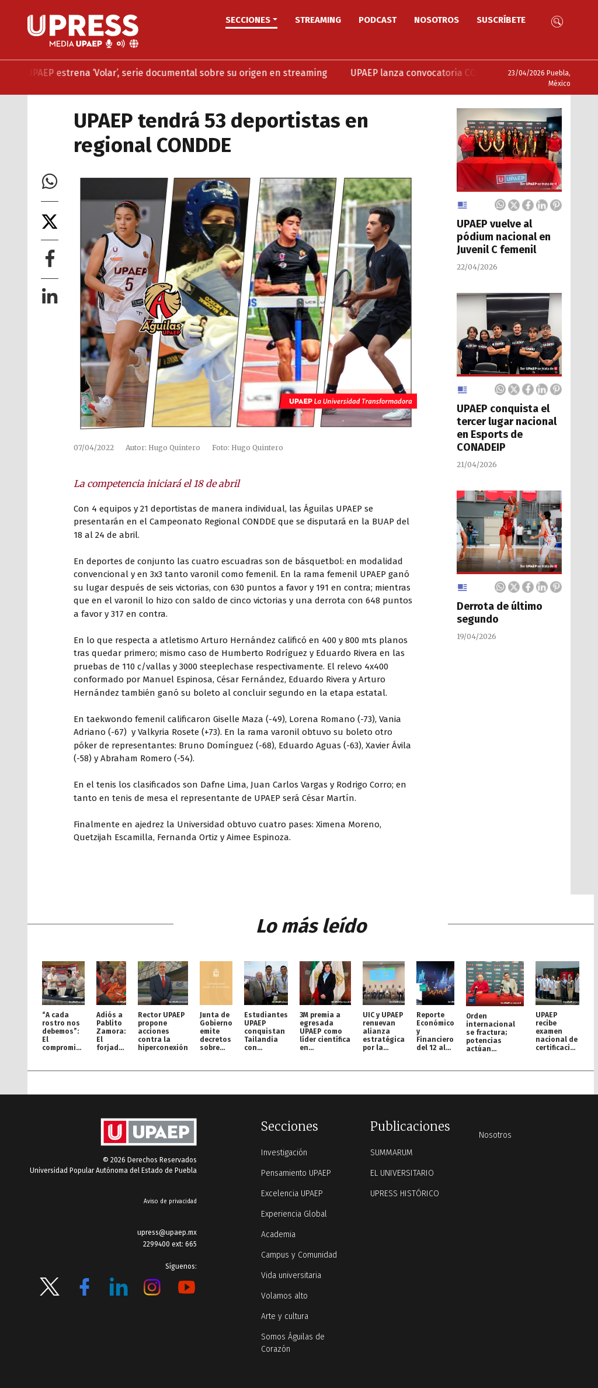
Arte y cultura (284, 1316)
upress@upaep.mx (167, 1232)
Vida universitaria (291, 1275)
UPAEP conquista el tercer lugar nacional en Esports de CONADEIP (507, 428)
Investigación (284, 1153)
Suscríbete (501, 20)
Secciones (247, 20)
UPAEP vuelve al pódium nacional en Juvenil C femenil (504, 236)
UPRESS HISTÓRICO (404, 1194)
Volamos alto (284, 1296)
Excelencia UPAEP (292, 1194)
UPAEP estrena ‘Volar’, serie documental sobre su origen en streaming (193, 72)
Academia (278, 1234)
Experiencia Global (294, 1214)
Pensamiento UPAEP (296, 1173)
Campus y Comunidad (299, 1255)
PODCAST (378, 20)
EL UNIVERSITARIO (402, 1173)
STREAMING (318, 20)
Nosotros (436, 20)
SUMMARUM (391, 1153)
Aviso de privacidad (170, 1201)
